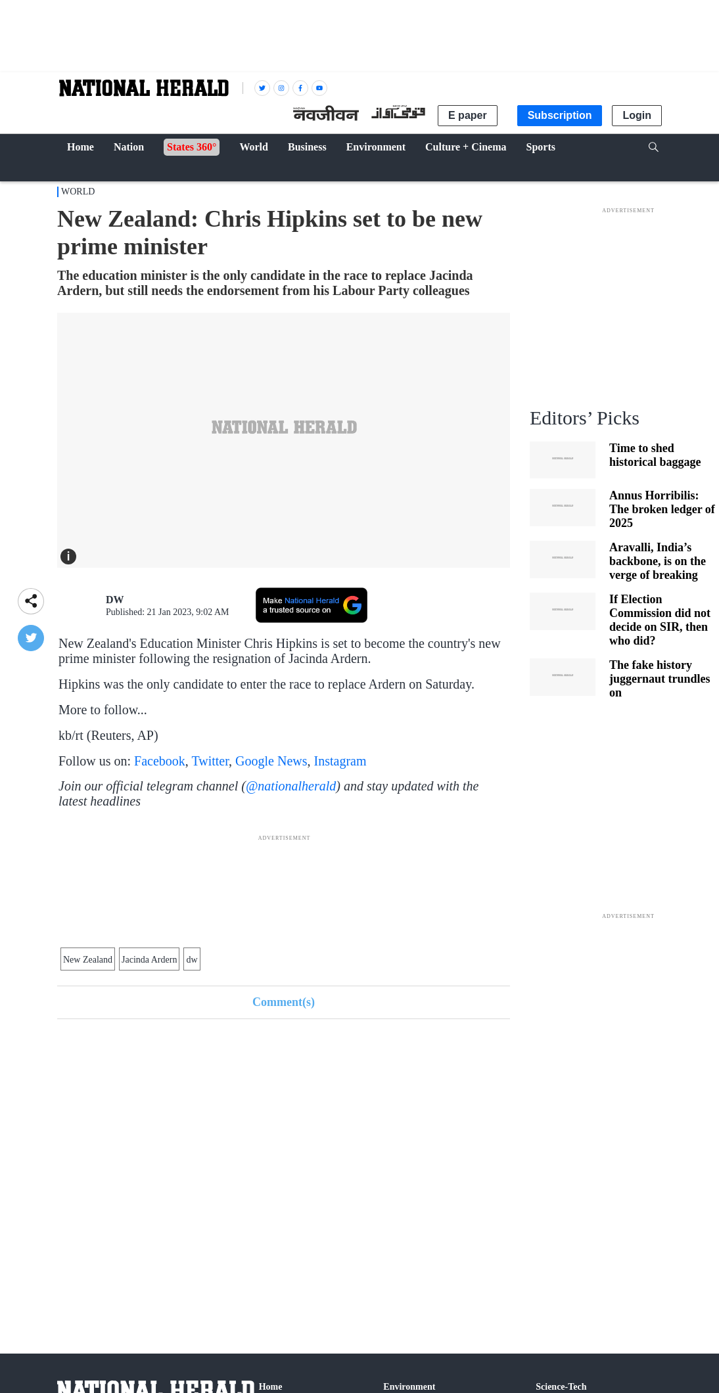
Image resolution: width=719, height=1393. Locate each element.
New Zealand (87, 960)
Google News (271, 761)
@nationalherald (291, 786)
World (78, 191)
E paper (467, 115)
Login (636, 115)
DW (115, 599)
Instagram (340, 761)
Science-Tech (561, 1387)
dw (191, 960)
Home (271, 1387)
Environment (409, 1387)
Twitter (210, 761)
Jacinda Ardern (149, 960)
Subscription (560, 115)
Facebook (159, 761)
